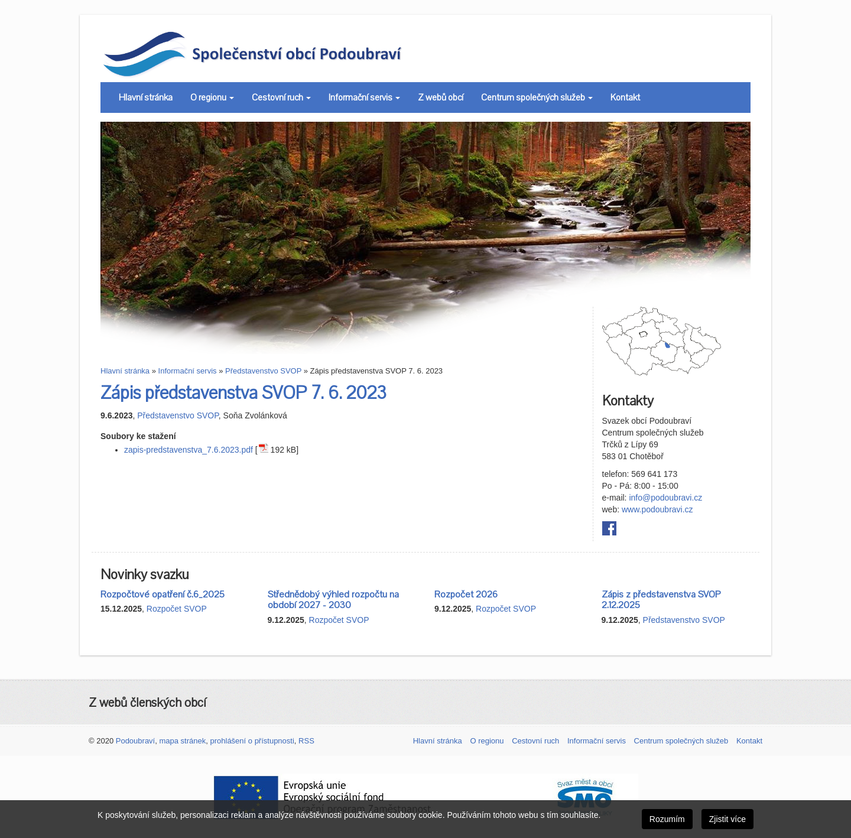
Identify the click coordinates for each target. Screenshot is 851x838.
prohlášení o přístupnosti (252, 740)
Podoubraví (135, 740)
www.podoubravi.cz (657, 509)
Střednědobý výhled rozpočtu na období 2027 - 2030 (333, 600)
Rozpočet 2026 (466, 594)
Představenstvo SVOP (263, 370)
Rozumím (667, 819)
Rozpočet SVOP (177, 608)
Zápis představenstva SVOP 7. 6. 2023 (243, 393)
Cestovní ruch (281, 97)
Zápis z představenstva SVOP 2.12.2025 (661, 600)
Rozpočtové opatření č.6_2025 (162, 594)
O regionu (212, 97)
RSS (306, 740)
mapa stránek (182, 740)
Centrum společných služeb (537, 97)
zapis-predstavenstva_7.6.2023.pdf (188, 449)
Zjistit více (727, 819)
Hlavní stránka (146, 97)
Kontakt (625, 97)
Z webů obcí (440, 97)
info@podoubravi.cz (665, 497)
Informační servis (364, 97)
